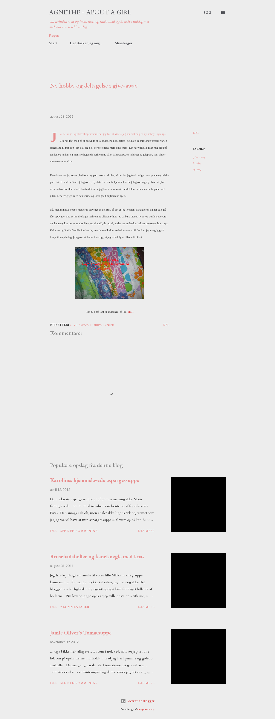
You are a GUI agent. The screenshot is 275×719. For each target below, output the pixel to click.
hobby (197, 163)
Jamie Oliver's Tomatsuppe (81, 632)
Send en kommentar (79, 531)
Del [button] (196, 133)
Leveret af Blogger (137, 701)
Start (53, 43)
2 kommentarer (74, 607)
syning (197, 169)
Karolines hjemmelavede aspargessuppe (94, 480)
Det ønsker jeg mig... (86, 43)
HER (130, 311)
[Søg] (207, 12)
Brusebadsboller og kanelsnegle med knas (97, 556)
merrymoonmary (145, 709)
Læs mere (146, 531)
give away (199, 157)
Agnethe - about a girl (90, 12)
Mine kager (124, 43)
